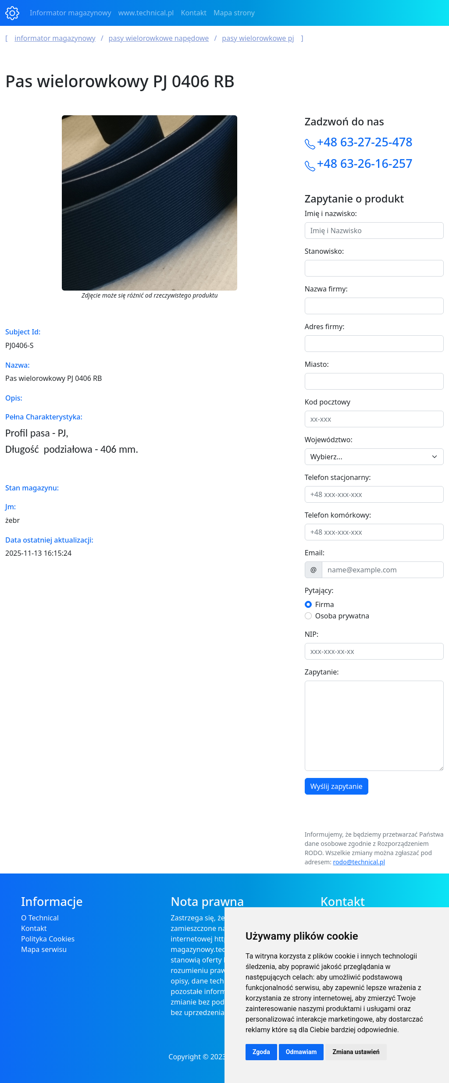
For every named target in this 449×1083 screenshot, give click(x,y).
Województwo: (329, 439)
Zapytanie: (322, 672)
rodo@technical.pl (359, 862)
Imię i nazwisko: (331, 213)
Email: (314, 552)
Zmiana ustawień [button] (355, 1051)
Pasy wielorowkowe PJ (258, 38)
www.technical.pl (146, 13)
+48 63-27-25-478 (365, 142)
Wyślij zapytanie (336, 786)
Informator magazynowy (70, 13)
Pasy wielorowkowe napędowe (159, 38)
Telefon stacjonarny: (338, 477)
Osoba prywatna (342, 616)
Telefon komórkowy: (338, 515)
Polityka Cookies (48, 939)
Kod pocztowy (327, 402)
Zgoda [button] (261, 1051)
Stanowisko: (324, 251)
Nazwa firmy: (326, 289)
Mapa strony (234, 13)
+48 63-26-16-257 (365, 163)
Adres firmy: (325, 326)
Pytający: (319, 590)
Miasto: (317, 364)
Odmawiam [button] (301, 1051)
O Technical (40, 918)
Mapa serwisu (44, 949)
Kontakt (194, 13)
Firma (324, 604)
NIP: (312, 634)
